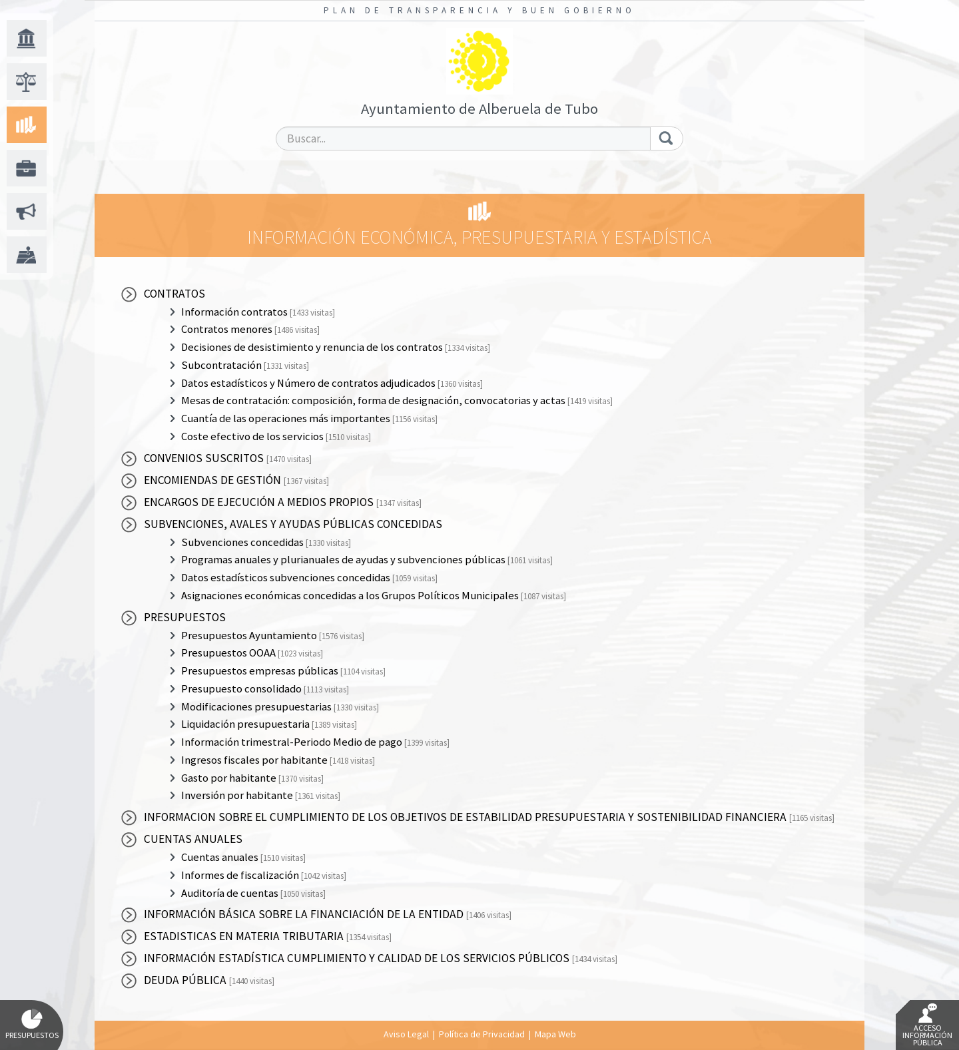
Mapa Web (555, 1034)
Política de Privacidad (482, 1034)
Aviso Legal (406, 1034)
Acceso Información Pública (927, 1025)
